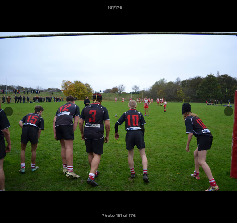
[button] (214, 9)
